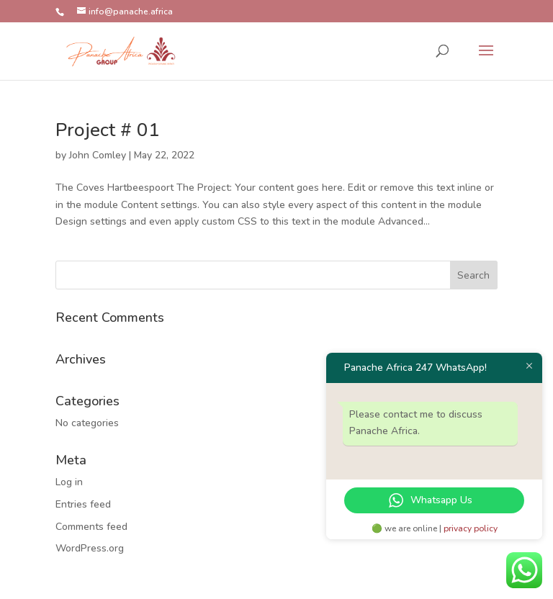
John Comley (97, 155)
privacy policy (471, 528)
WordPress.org (89, 548)
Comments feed (91, 526)
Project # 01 (107, 130)
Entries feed (83, 504)
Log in (69, 482)
